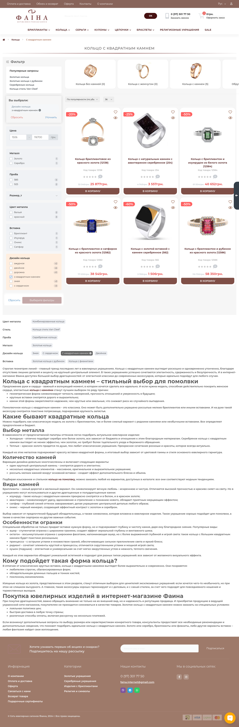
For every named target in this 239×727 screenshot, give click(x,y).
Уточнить (51, 117)
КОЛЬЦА (63, 29)
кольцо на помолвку (61, 479)
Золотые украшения (77, 676)
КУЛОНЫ (101, 29)
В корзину (92, 191)
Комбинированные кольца (48, 321)
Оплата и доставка (20, 681)
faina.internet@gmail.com (137, 682)
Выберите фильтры (42, 300)
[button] (231, 4)
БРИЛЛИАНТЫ (39, 29)
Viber (123, 690)
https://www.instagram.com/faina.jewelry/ (186, 677)
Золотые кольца (19, 77)
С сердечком (50, 353)
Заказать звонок (180, 18)
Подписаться (215, 648)
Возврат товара (18, 696)
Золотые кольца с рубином (26, 81)
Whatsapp (137, 690)
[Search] (151, 15)
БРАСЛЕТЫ (145, 29)
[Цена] (18, 137)
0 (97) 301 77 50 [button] (132, 676)
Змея (36, 353)
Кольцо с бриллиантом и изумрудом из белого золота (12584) (207, 162)
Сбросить (17, 117)
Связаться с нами (19, 691)
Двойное (101, 353)
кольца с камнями (41, 390)
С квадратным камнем (75, 353)
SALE (208, 29)
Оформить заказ (215, 17)
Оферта (13, 686)
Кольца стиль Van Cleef (23, 88)
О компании (16, 676)
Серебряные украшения (80, 681)
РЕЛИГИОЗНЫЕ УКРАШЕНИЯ (179, 29)
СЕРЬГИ (82, 29)
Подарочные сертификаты (25, 701)
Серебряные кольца (22, 84)
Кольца (16, 39)
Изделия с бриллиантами (81, 686)
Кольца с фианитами (81, 361)
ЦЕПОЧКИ (123, 29)
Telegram (130, 690)
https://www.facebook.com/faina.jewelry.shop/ (179, 677)
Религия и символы (77, 691)
